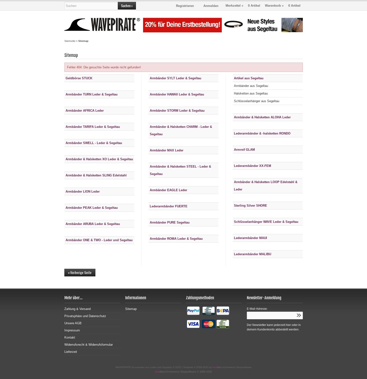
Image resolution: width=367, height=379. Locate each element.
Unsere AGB (73, 323)
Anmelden (210, 6)
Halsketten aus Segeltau (251, 93)
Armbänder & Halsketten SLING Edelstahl (96, 175)
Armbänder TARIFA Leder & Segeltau (93, 127)
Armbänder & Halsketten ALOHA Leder (262, 117)
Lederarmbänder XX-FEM (252, 166)
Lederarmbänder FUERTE (168, 206)
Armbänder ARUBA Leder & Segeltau (93, 224)
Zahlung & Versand (77, 309)
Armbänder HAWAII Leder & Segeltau (177, 94)
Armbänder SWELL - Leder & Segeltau (94, 143)
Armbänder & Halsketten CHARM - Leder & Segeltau (181, 130)
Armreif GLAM (244, 149)
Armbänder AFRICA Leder (85, 110)
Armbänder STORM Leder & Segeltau (177, 110)
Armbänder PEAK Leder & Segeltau (92, 207)
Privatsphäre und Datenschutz (85, 316)
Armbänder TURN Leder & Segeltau (92, 94)
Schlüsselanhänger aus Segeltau (256, 101)
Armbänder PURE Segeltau (170, 222)
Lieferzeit (70, 352)
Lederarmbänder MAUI (250, 238)
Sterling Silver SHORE (250, 205)
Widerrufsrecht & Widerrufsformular (88, 344)
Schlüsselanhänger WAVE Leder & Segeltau (266, 222)
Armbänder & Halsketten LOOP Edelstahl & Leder (265, 185)
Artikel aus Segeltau (249, 78)
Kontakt (69, 337)
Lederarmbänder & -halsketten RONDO (262, 133)
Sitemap (131, 309)
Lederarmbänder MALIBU (252, 254)
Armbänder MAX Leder (166, 150)
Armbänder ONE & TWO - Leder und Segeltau (99, 240)
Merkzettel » (243, 5)
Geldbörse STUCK (79, 78)
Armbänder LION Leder (83, 191)
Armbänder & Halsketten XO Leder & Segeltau (99, 159)
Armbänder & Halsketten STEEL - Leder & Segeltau (180, 170)
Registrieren (185, 6)
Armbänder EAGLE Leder (168, 190)
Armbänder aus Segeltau (251, 86)
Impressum (72, 330)
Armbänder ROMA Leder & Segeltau (176, 238)
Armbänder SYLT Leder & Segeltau (175, 78)
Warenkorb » (282, 5)
